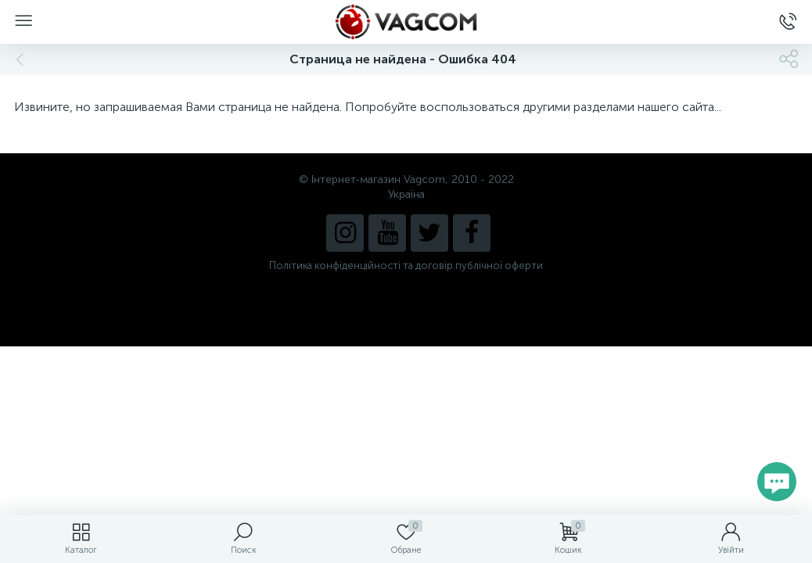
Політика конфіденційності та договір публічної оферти (406, 265)
